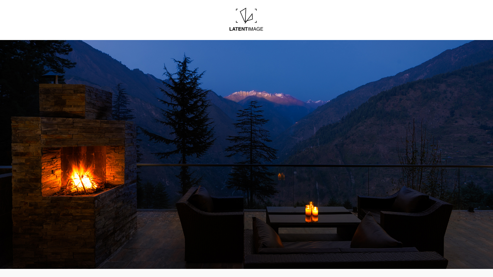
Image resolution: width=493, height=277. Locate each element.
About (289, 25)
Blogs (209, 25)
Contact (325, 25)
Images (170, 25)
